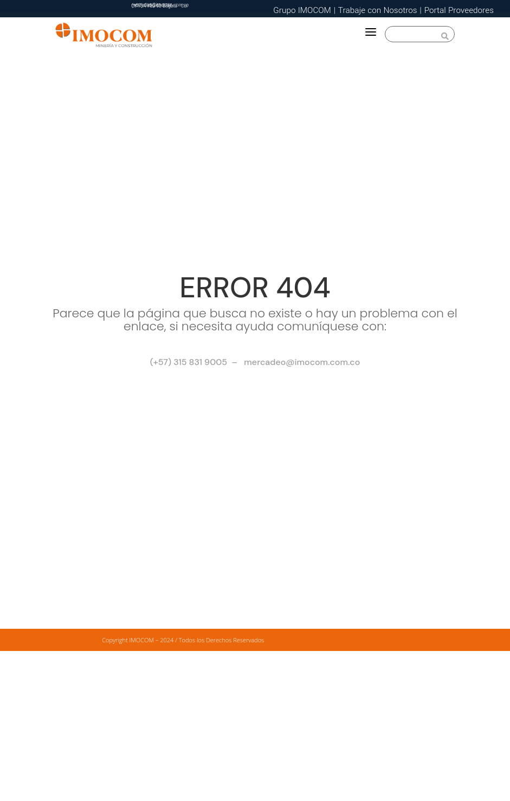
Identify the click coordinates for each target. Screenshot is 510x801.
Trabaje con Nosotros (377, 10)
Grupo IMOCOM (302, 10)
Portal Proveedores (459, 10)
